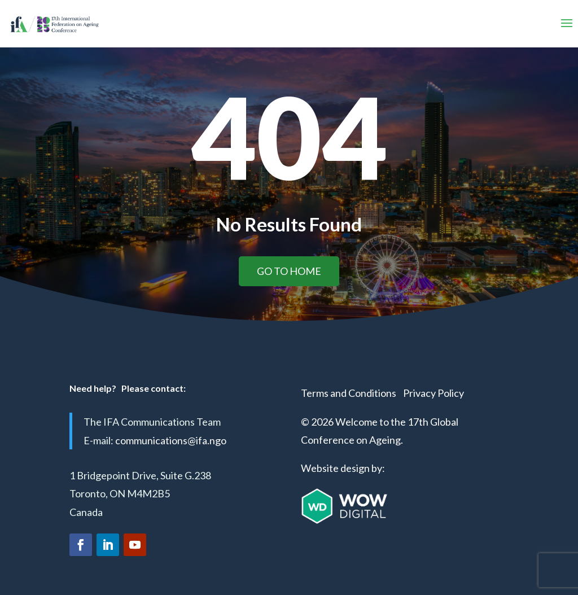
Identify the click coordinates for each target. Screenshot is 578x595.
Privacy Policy (433, 393)
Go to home (289, 271)
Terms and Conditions (348, 393)
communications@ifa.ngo (170, 440)
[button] (567, 24)
